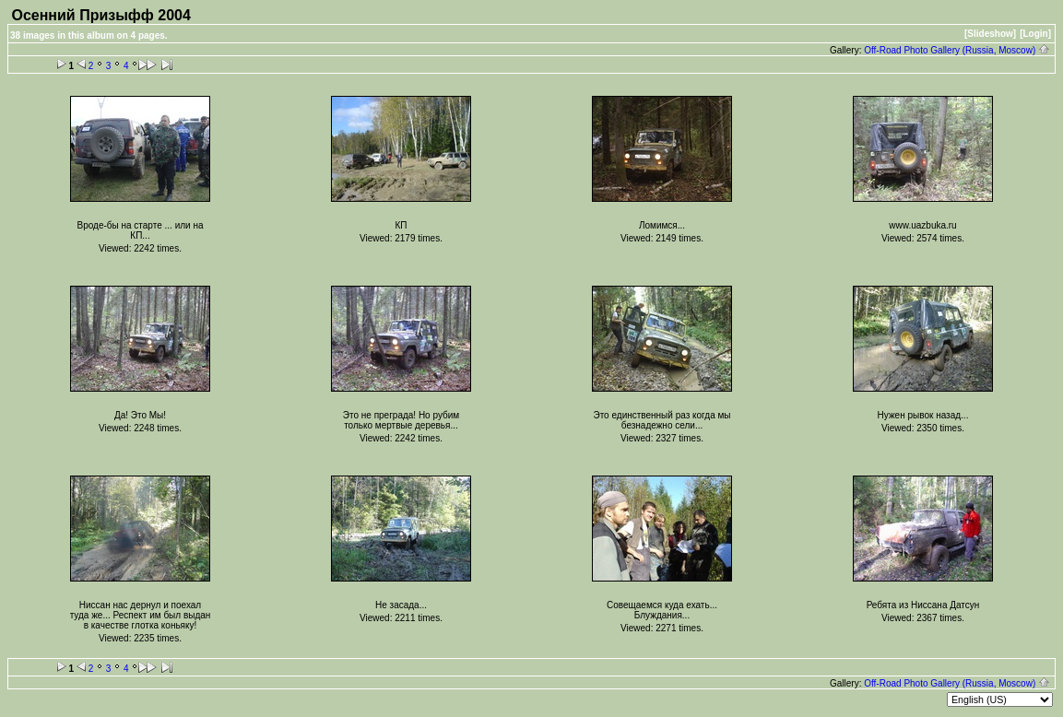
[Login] (1035, 34)
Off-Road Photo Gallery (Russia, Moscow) (957, 50)
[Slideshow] (990, 34)
